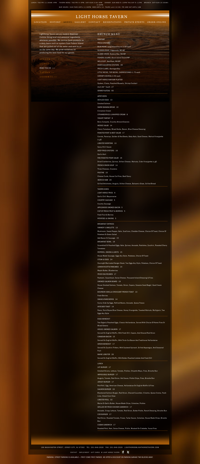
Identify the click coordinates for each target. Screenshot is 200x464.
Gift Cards (95, 452)
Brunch (47, 68)
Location (40, 22)
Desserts (48, 76)
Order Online (156, 22)
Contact (94, 22)
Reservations (112, 22)
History (55, 22)
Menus (67, 22)
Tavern (47, 72)
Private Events (134, 22)
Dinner (47, 59)
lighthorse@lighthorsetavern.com (142, 447)
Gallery (80, 22)
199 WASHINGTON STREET (52, 447)
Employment (84, 452)
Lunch (47, 63)
